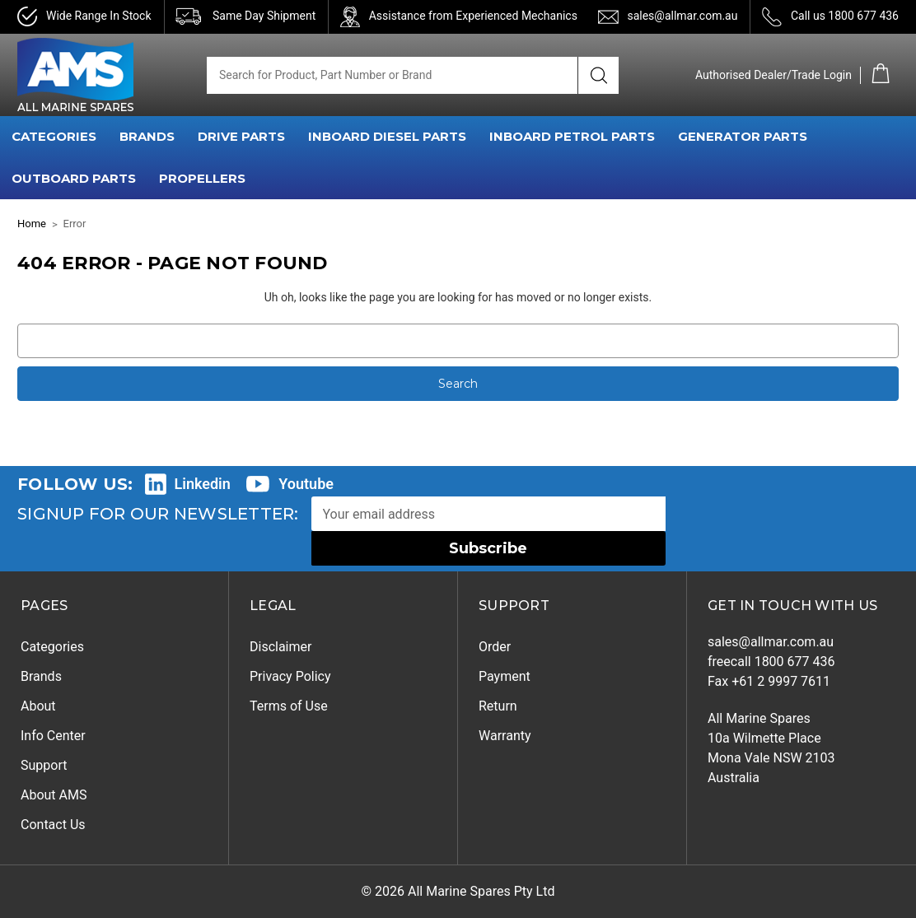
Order (495, 647)
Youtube (306, 483)
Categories (52, 647)
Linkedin (203, 483)
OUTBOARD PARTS (74, 178)
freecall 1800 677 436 (771, 661)
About (38, 706)
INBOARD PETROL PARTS (572, 136)
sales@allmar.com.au (682, 15)
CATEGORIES (54, 136)
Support (44, 765)
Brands (41, 676)
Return (498, 706)
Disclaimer (280, 647)
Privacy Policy (290, 676)
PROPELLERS (202, 178)
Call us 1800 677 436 (845, 15)
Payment (504, 676)
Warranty (505, 735)
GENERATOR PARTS (742, 136)
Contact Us (53, 824)
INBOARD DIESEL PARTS (387, 136)
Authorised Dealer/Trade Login (773, 75)
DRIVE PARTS (241, 136)
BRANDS (147, 136)
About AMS (53, 795)
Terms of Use (289, 706)
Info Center (53, 735)
